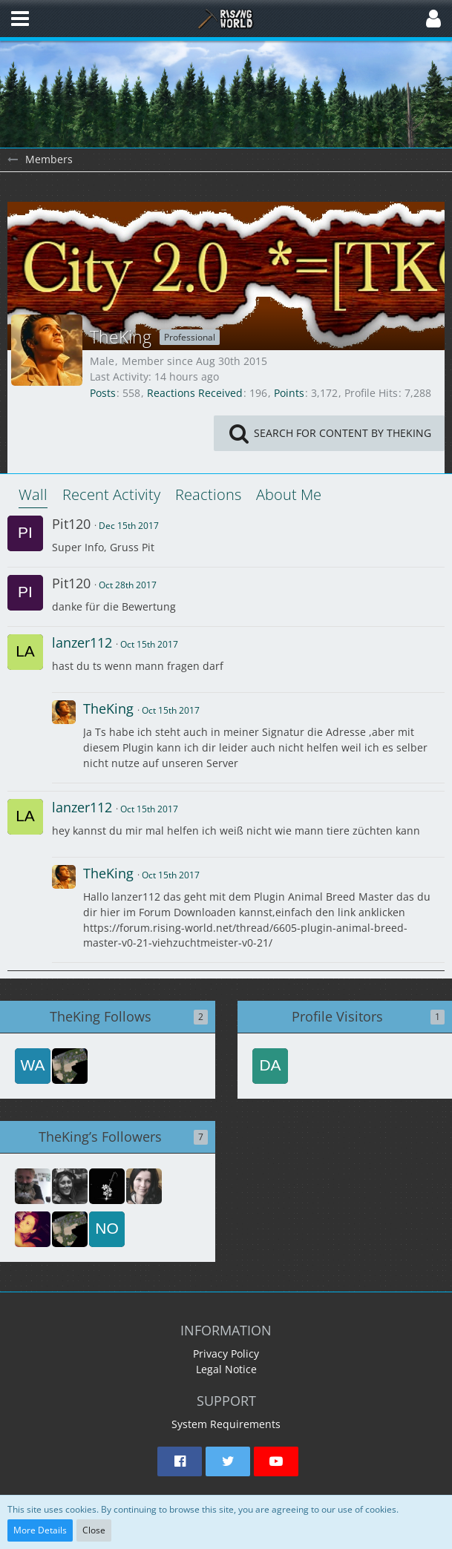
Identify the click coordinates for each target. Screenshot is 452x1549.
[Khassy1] (32, 1186)
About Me (288, 494)
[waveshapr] (32, 1066)
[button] (20, 18)
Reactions (208, 494)
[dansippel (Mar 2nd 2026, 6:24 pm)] (270, 1066)
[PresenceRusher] (107, 1186)
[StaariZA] (32, 1229)
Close (93, 1530)
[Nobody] (107, 1229)
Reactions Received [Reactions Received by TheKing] (195, 393)
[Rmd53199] (144, 1186)
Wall (33, 494)
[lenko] (70, 1066)
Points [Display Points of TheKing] (289, 393)
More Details (40, 1530)
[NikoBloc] (70, 1186)
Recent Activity (111, 494)
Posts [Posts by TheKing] (103, 393)
